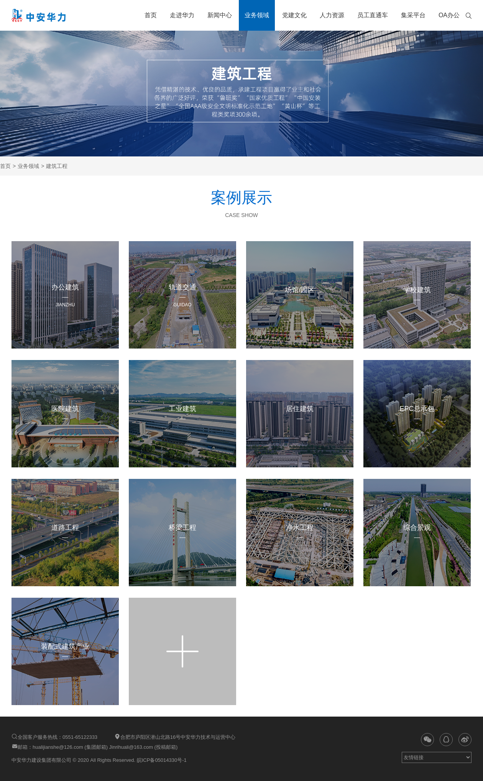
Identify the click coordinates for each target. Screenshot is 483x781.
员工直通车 (372, 15)
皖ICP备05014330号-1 (161, 760)
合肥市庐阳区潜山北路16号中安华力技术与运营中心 (174, 736)
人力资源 (332, 15)
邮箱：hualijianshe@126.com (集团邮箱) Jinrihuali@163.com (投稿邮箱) (94, 746)
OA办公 (449, 15)
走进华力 (182, 15)
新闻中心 (219, 15)
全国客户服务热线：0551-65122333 (54, 736)
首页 (151, 15)
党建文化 (294, 15)
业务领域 (257, 15)
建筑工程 (56, 166)
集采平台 (413, 15)
